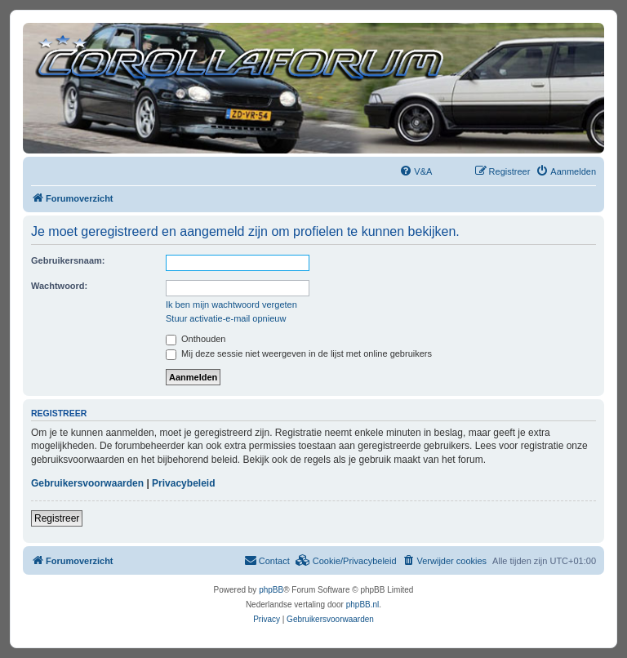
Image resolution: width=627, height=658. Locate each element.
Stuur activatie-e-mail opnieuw (226, 318)
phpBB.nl (363, 604)
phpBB (271, 589)
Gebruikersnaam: (67, 260)
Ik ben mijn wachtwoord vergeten (231, 304)
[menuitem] (415, 171)
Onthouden (196, 339)
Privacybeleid (183, 483)
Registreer (56, 518)
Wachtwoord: (59, 286)
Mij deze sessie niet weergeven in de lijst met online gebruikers (299, 353)
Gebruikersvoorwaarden (87, 483)
